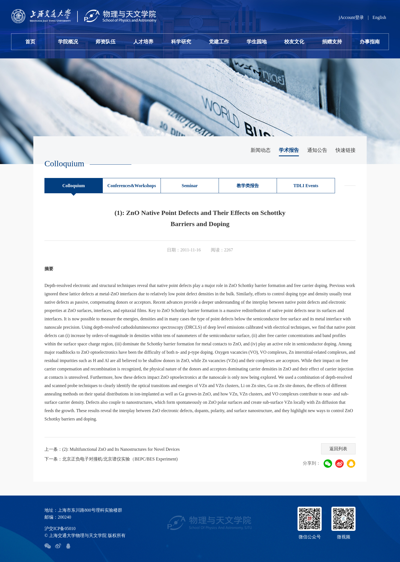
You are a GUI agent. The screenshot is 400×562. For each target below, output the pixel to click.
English (379, 17)
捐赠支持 (332, 41)
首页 (30, 41)
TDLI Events (305, 185)
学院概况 (68, 41)
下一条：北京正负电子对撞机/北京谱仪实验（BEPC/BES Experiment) (111, 459)
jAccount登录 (351, 17)
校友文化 (294, 41)
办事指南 (370, 41)
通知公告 (317, 150)
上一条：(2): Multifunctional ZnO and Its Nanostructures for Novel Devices (113, 449)
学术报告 (289, 150)
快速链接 (346, 150)
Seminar (190, 185)
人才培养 (143, 41)
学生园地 (257, 41)
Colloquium (73, 185)
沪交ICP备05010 (60, 528)
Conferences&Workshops (132, 185)
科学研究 (181, 41)
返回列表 (338, 448)
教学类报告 (248, 185)
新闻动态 (261, 150)
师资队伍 (106, 41)
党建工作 (219, 41)
